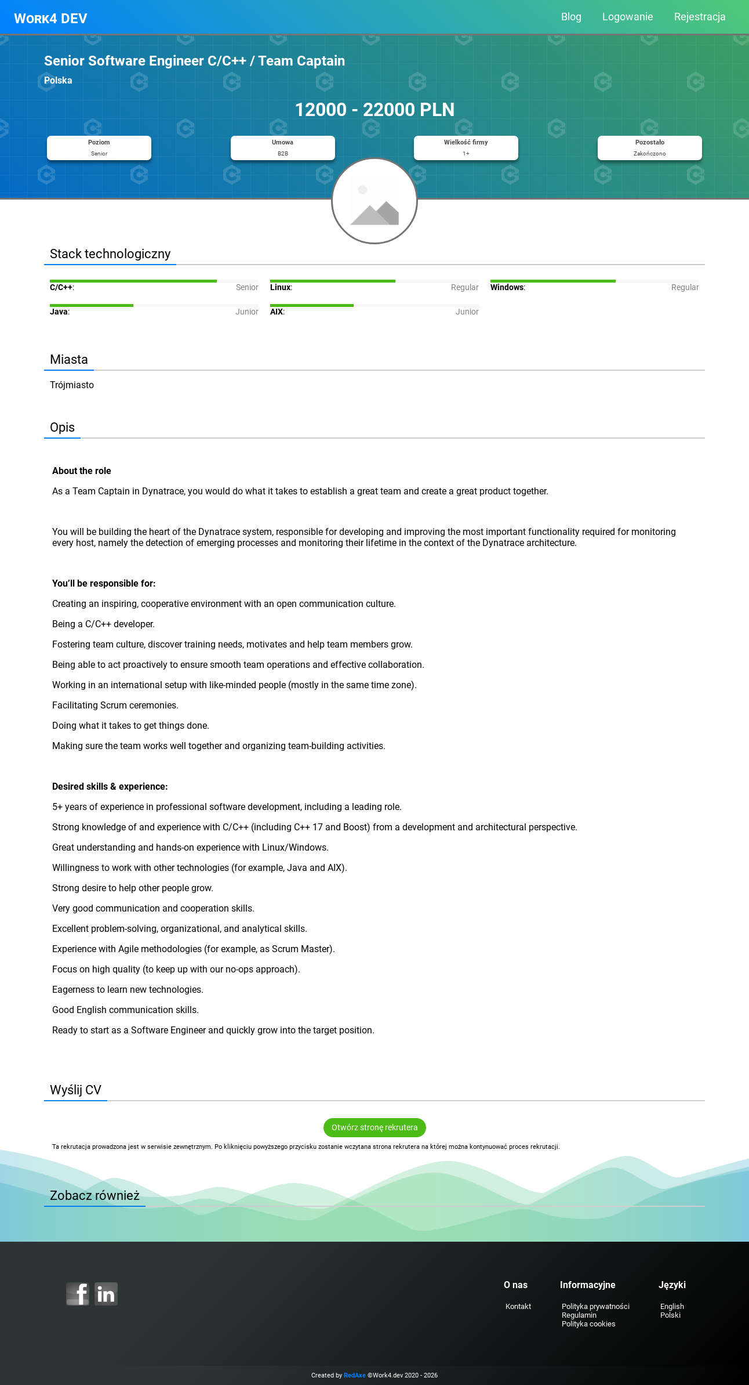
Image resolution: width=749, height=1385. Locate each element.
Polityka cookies (589, 1323)
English (672, 1306)
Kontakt (518, 1306)
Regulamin (579, 1315)
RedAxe (355, 1375)
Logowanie (627, 17)
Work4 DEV (51, 18)
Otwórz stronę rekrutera (375, 1128)
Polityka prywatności (596, 1306)
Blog (571, 17)
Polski (670, 1315)
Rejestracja (700, 17)
